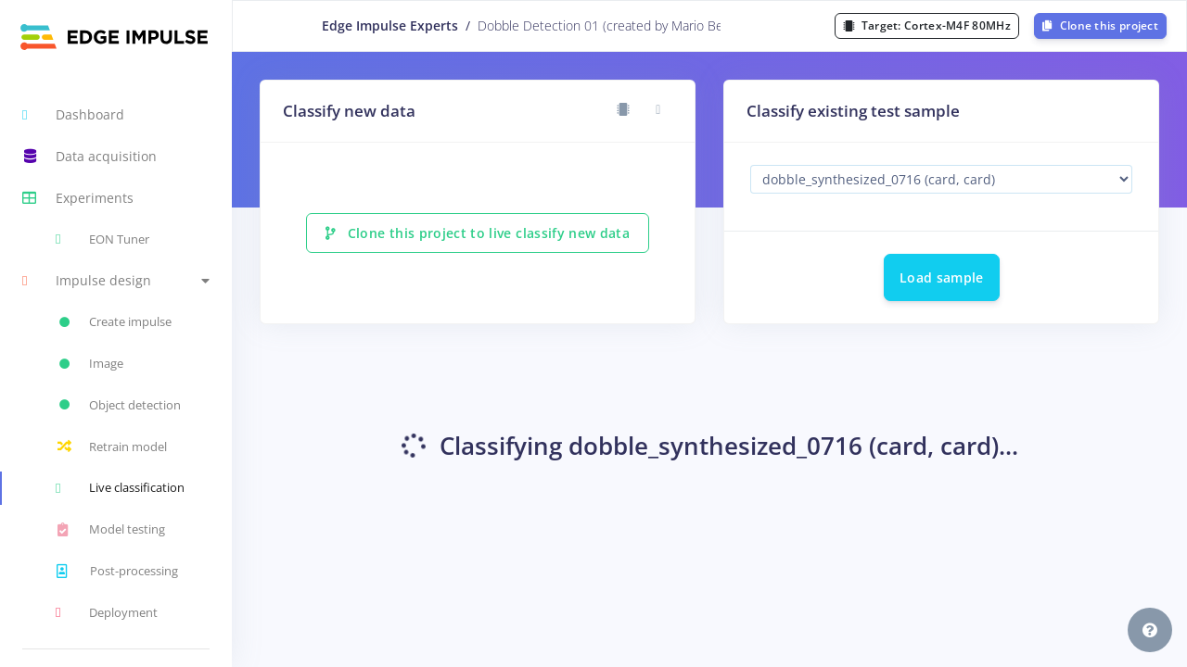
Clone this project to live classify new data (477, 233)
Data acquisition (89, 156)
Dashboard (73, 115)
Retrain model (111, 446)
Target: (927, 25)
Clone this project (1100, 25)
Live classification (120, 488)
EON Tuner (102, 239)
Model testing (110, 530)
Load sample (942, 277)
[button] (116, 281)
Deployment (107, 612)
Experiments (78, 198)
